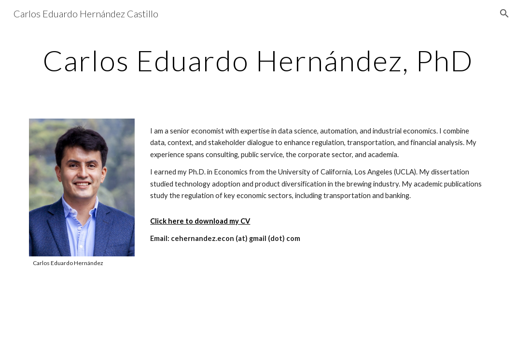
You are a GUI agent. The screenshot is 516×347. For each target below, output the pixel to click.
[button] (504, 13)
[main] (258, 60)
